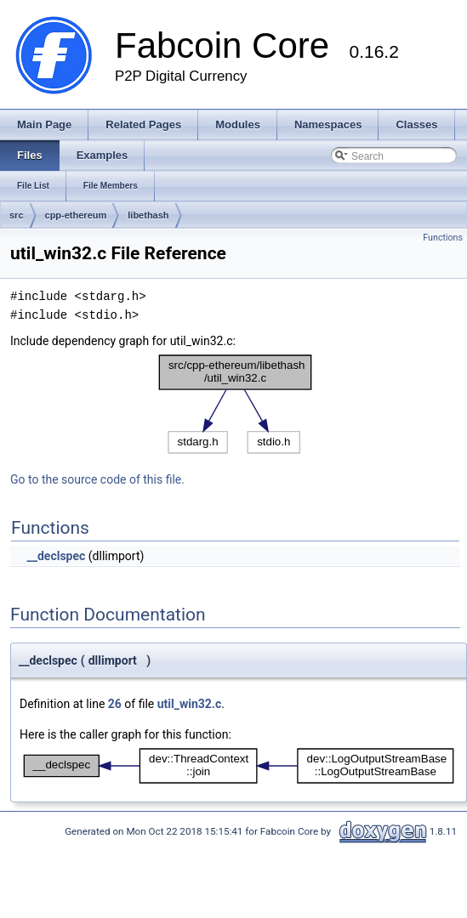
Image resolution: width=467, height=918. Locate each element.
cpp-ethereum (76, 215)
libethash (148, 215)
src (16, 215)
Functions (443, 237)
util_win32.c (189, 704)
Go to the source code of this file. (97, 479)
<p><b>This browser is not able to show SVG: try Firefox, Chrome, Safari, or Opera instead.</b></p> (235, 404)
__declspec (55, 556)
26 (115, 704)
